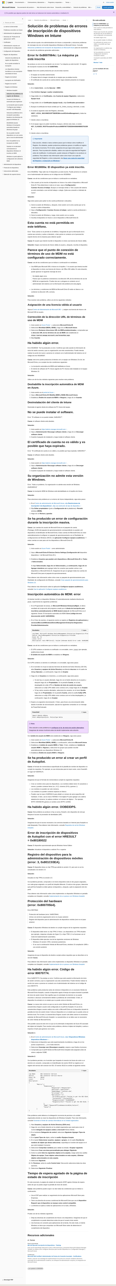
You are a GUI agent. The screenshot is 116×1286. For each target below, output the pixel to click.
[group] (59, 637)
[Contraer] (23, 18)
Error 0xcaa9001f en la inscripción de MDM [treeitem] (13, 142)
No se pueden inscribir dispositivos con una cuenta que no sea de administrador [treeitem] (15, 135)
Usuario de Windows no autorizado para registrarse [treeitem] (14, 100)
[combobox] (12, 22)
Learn (29, 20)
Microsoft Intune (55, 20)
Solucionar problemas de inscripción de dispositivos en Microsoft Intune (51, 47)
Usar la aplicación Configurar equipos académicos (50, 589)
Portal (98, 7)
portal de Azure (48, 392)
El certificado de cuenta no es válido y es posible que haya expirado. (102, 44)
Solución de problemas (40, 20)
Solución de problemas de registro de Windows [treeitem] (15, 95)
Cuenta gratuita (108, 7)
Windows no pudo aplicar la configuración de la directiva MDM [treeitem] (15, 159)
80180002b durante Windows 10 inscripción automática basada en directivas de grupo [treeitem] (13, 126)
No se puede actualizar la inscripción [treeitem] (12, 65)
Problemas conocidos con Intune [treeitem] (13, 30)
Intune (64, 20)
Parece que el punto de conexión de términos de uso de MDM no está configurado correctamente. (103, 33)
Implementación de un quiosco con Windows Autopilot (67, 896)
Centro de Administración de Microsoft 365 (47, 309)
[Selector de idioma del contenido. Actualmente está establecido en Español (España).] (9, 1283)
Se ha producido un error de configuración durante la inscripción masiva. (102, 53)
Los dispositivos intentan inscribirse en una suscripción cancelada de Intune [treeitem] (13, 71)
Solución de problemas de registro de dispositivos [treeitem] (12, 59)
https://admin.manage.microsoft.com (54, 429)
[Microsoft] (3, 2)
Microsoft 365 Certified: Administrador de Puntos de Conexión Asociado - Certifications (54, 1256)
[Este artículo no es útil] (96, 74)
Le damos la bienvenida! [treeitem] (11, 26)
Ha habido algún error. (100, 37)
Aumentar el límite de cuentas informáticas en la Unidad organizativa (55, 1120)
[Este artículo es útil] (94, 74)
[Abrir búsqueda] (103, 2)
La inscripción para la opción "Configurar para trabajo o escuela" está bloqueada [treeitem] (15, 107)
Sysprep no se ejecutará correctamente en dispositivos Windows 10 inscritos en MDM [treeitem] (14, 150)
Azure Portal (46, 325)
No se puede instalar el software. (103, 40)
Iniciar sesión (110, 2)
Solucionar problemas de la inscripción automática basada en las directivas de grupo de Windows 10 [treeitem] (14, 116)
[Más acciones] (86, 20)
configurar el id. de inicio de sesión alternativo (67, 727)
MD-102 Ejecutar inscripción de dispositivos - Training (44, 1245)
